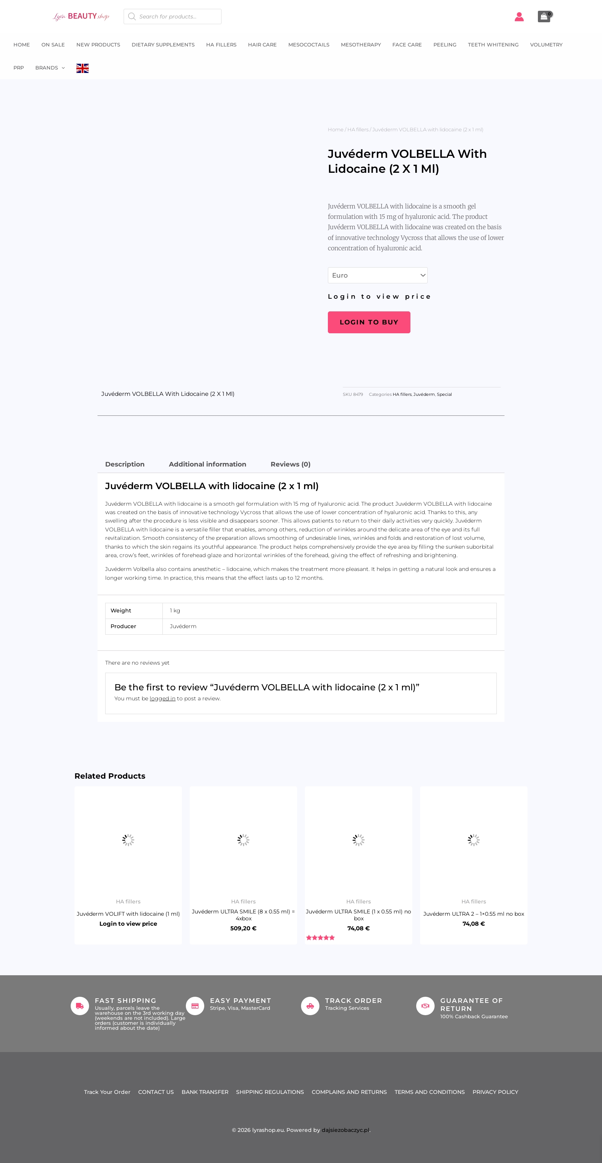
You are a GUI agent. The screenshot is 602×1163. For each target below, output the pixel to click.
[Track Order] (310, 1006)
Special (444, 394)
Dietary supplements (163, 44)
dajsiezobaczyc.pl (345, 1130)
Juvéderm (424, 394)
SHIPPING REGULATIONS (270, 1092)
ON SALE (53, 44)
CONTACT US (156, 1092)
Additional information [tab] (207, 464)
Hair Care (262, 44)
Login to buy (369, 322)
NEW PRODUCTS (98, 44)
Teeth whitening (493, 44)
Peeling (444, 44)
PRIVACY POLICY (495, 1092)
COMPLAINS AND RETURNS (349, 1092)
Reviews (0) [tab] (291, 464)
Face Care (407, 44)
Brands (50, 67)
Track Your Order (107, 1092)
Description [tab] (125, 464)
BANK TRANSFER (205, 1092)
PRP (18, 68)
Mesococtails (308, 44)
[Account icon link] (519, 17)
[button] (61, 67)
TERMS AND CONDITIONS (430, 1092)
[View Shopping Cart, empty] (544, 16)
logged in (162, 698)
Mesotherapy (361, 44)
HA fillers (221, 44)
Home (21, 44)
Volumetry (546, 44)
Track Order (353, 1000)
